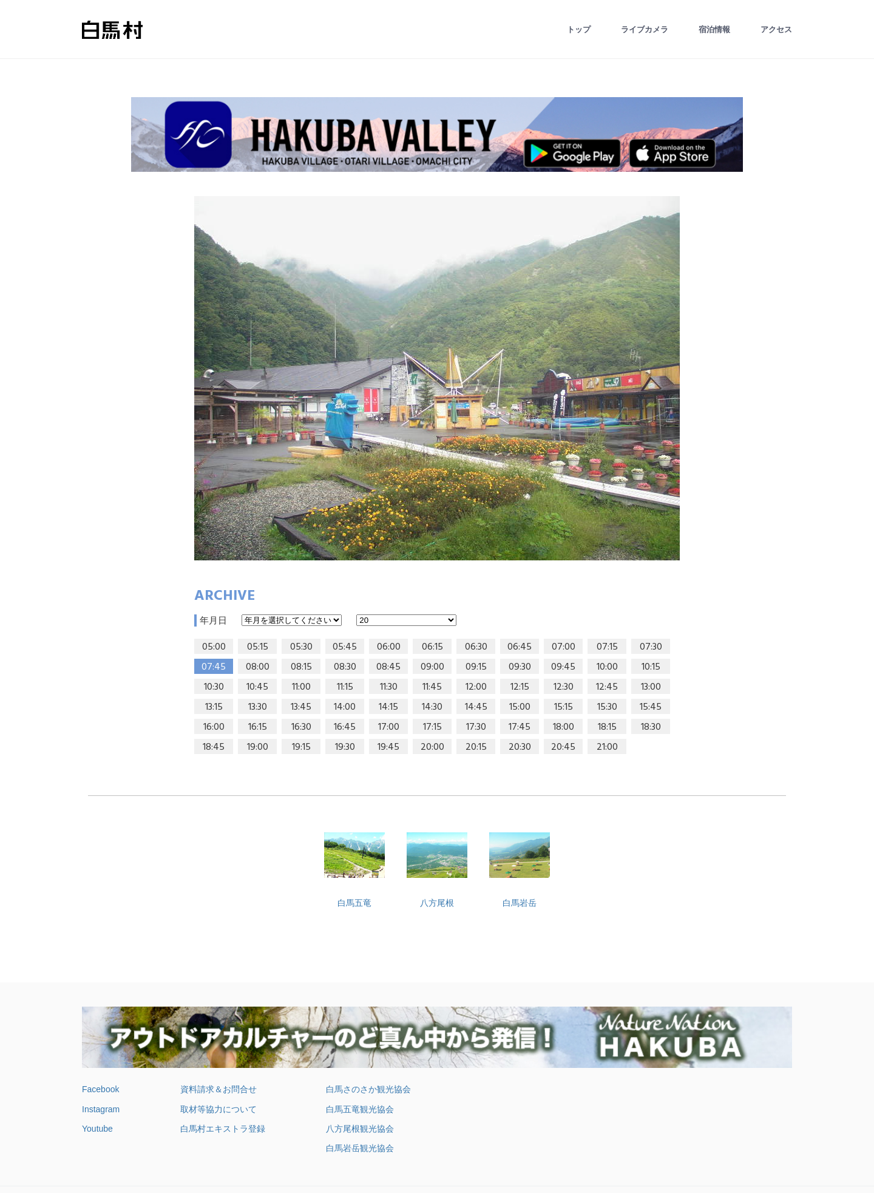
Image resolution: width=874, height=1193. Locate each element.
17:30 (476, 727)
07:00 (563, 647)
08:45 (388, 667)
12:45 (607, 687)
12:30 (564, 687)
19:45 (388, 747)
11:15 (345, 687)
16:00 (214, 727)
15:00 (519, 707)
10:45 (257, 687)
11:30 (389, 687)
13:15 (214, 707)
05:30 (301, 647)
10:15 (651, 667)
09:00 (432, 667)
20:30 (520, 747)
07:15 (607, 647)
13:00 (651, 687)
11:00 (301, 687)
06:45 (519, 647)
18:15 (607, 727)
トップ (579, 29)
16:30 (301, 727)
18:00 (563, 727)
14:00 (345, 707)
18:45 (214, 747)
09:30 (520, 667)
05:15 (257, 647)
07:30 (651, 647)
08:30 (345, 667)
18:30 (651, 727)
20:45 (563, 747)
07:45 (214, 667)
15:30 (607, 707)
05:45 (345, 647)
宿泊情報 (714, 29)
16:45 (345, 727)
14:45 (476, 707)
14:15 (388, 707)
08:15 (301, 667)
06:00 (389, 647)
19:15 (301, 747)
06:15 (432, 647)
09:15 (476, 667)
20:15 (476, 747)
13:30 (257, 707)
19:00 (257, 747)
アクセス (776, 29)
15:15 (563, 707)
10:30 (214, 687)
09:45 (563, 667)
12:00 (476, 687)
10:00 (607, 667)
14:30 (432, 707)
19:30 (345, 747)
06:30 (476, 647)
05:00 (214, 647)
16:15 (257, 727)
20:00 (432, 747)
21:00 (607, 747)
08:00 (257, 667)
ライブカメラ (644, 29)
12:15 (519, 687)
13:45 (301, 707)
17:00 (388, 727)
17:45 (519, 727)
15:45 (651, 707)
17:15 (432, 727)
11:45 (432, 687)
